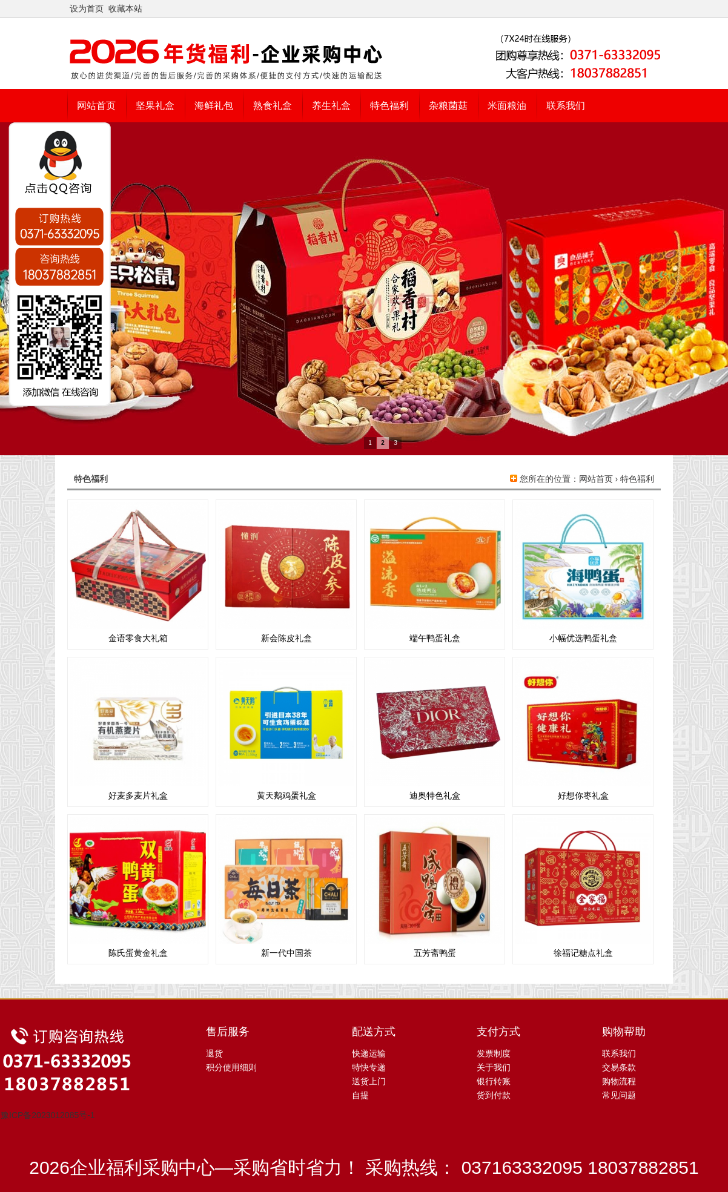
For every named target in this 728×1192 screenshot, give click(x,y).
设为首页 (87, 8)
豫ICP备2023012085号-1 (48, 1115)
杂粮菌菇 (448, 105)
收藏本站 (125, 8)
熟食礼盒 (272, 105)
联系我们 (565, 105)
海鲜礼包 (213, 105)
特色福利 (389, 105)
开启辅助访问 (658, 8)
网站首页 (596, 479)
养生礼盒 (331, 105)
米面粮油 (507, 105)
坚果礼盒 (155, 105)
